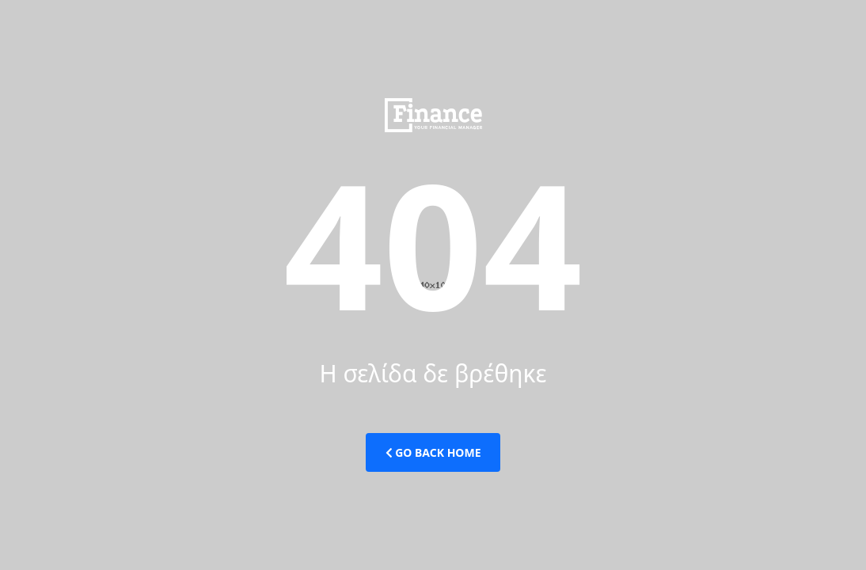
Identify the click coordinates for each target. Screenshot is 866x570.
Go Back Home (433, 452)
